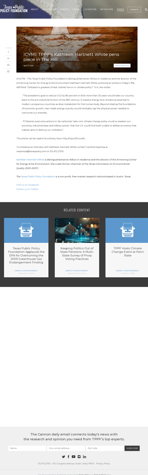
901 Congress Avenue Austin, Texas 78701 (73, 463)
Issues (76, 9)
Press (120, 9)
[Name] (27, 448)
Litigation (90, 9)
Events (64, 9)
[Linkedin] (84, 456)
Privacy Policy (103, 463)
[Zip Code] (105, 448)
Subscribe (132, 448)
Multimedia (49, 9)
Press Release (122, 65)
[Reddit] (8, 65)
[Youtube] (73, 456)
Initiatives (106, 9)
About (35, 9)
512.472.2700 (44, 463)
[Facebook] (8, 52)
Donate (134, 9)
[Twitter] (8, 59)
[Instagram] (79, 456)
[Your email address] (66, 448)
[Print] (8, 72)
